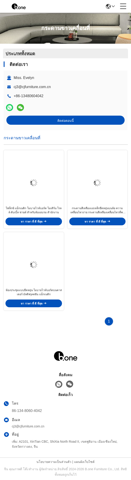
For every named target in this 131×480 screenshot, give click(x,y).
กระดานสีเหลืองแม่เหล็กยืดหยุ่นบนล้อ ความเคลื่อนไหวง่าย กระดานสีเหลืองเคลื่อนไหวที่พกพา (97, 210)
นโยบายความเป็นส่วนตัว (53, 462)
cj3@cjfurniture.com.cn (32, 87)
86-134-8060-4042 (27, 411)
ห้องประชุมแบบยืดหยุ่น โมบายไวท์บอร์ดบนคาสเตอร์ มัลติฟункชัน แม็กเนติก (34, 292)
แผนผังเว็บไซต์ (84, 462)
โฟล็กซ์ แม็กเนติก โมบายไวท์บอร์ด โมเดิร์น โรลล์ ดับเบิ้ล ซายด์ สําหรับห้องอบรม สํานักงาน (34, 210)
